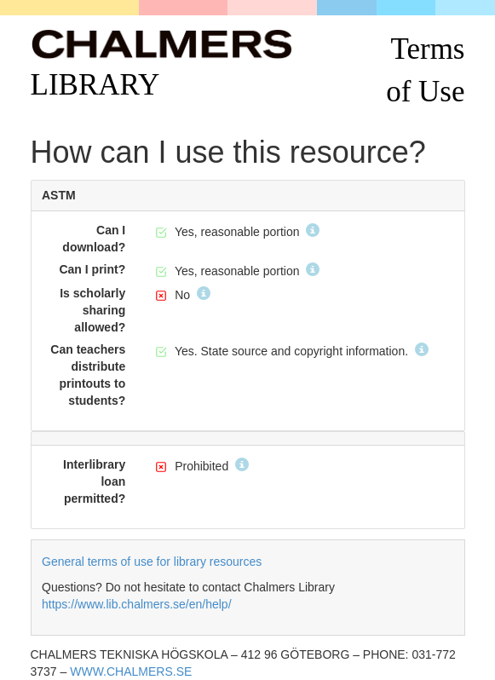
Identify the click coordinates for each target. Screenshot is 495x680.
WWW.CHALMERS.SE (131, 671)
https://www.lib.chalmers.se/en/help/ (137, 604)
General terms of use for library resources (152, 561)
